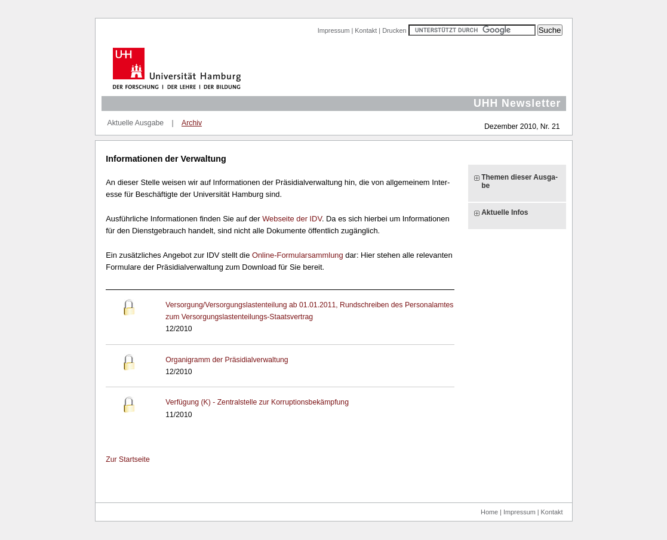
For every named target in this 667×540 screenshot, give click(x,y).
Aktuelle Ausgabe (135, 123)
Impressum (334, 30)
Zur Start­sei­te (127, 459)
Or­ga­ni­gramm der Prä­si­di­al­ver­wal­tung (226, 360)
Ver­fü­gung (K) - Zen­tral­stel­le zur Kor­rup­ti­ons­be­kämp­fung (257, 402)
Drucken (394, 30)
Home (489, 512)
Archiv (192, 123)
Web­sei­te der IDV (292, 218)
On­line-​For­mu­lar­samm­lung (298, 255)
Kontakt (366, 30)
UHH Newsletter (517, 103)
